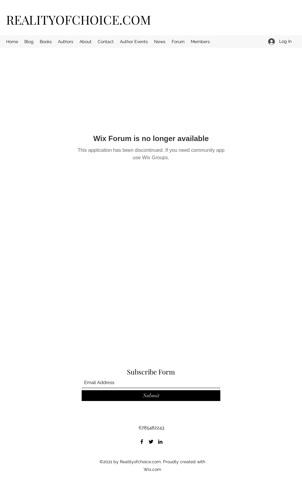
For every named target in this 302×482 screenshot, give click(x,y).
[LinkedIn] (160, 442)
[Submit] (151, 395)
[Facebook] (142, 442)
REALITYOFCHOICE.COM (78, 19)
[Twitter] (151, 442)
